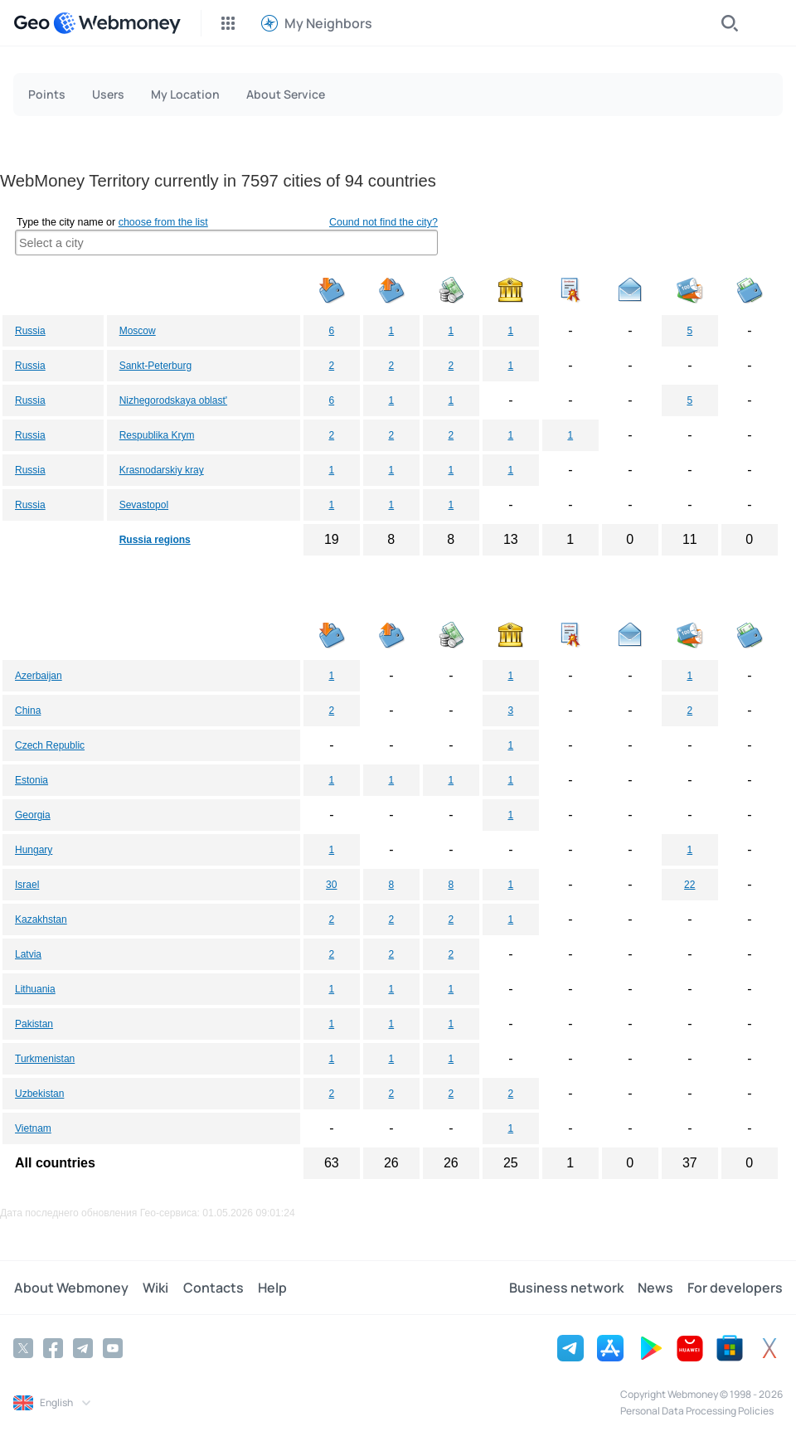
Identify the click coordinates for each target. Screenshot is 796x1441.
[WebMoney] (117, 23)
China (28, 710)
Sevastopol (143, 505)
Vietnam (33, 1128)
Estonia (31, 780)
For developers (735, 1287)
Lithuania (35, 989)
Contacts (210, 1287)
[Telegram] (83, 1348)
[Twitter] (23, 1348)
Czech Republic (50, 745)
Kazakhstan (41, 919)
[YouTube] (113, 1348)
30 (331, 884)
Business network (568, 1287)
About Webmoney (70, 1287)
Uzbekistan (39, 1093)
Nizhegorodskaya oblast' (173, 400)
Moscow (137, 331)
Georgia (33, 815)
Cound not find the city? (383, 222)
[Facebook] (53, 1348)
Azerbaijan (38, 676)
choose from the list (163, 222)
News (656, 1287)
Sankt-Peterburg (155, 365)
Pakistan (34, 1024)
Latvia (28, 954)
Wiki (154, 1287)
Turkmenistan (45, 1059)
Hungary (33, 850)
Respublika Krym (157, 435)
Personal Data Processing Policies (697, 1411)
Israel (27, 884)
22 (689, 884)
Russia (30, 331)
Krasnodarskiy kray (161, 470)
